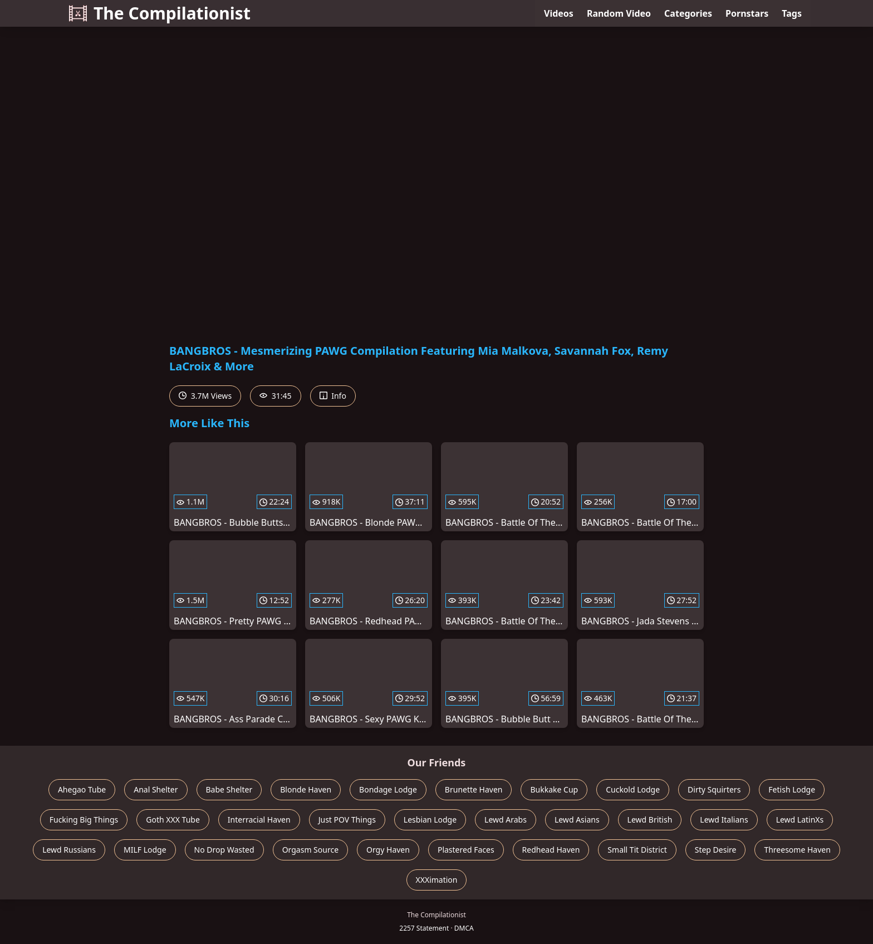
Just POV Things (347, 819)
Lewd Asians (577, 819)
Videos (558, 13)
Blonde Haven (305, 789)
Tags (792, 13)
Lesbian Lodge (430, 819)
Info (333, 395)
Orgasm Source (310, 849)
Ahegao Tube (82, 789)
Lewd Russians (69, 849)
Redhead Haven (551, 849)
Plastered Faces (466, 849)
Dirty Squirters (714, 789)
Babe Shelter (229, 789)
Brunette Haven (474, 789)
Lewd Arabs (505, 819)
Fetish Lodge (791, 789)
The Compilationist (160, 13)
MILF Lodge (145, 849)
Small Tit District (636, 849)
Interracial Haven (259, 819)
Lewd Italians (724, 819)
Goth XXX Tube (173, 819)
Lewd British (650, 819)
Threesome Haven (797, 849)
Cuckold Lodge (633, 789)
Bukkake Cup (554, 789)
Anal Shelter (156, 789)
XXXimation (437, 879)
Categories (688, 13)
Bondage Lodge (388, 789)
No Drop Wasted (224, 849)
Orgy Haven (388, 849)
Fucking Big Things (84, 819)
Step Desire (716, 849)
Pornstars (746, 13)
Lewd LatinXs (800, 819)
